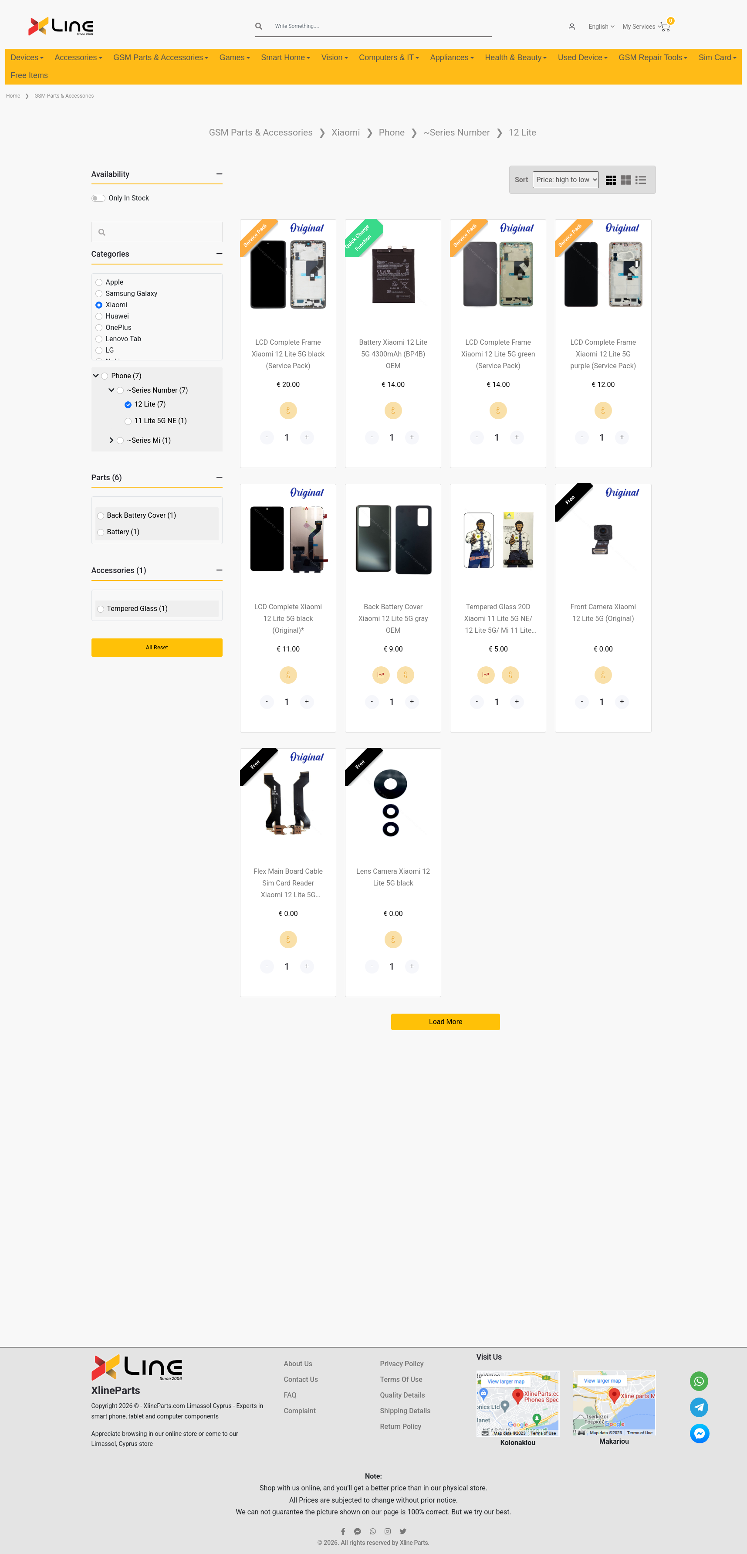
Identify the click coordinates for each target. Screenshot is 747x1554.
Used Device (583, 57)
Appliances (452, 57)
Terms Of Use (401, 1379)
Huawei (117, 316)
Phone (392, 132)
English (598, 26)
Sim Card (718, 57)
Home (13, 96)
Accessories (78, 57)
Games (235, 57)
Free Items (29, 75)
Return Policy (401, 1426)
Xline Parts (414, 1542)
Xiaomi (345, 132)
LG (110, 350)
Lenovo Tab (124, 339)
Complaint (300, 1411)
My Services (639, 26)
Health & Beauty (516, 57)
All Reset (157, 647)
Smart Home (285, 57)
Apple (115, 282)
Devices (27, 57)
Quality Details (402, 1395)
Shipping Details (405, 1411)
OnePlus (119, 327)
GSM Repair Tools (653, 57)
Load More (445, 1022)
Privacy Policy (402, 1364)
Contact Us (301, 1379)
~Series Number (456, 132)
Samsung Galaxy (132, 293)
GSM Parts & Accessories (160, 57)
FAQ (290, 1395)
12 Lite (522, 132)
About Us (298, 1364)
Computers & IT (389, 57)
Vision (334, 57)
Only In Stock (129, 198)
